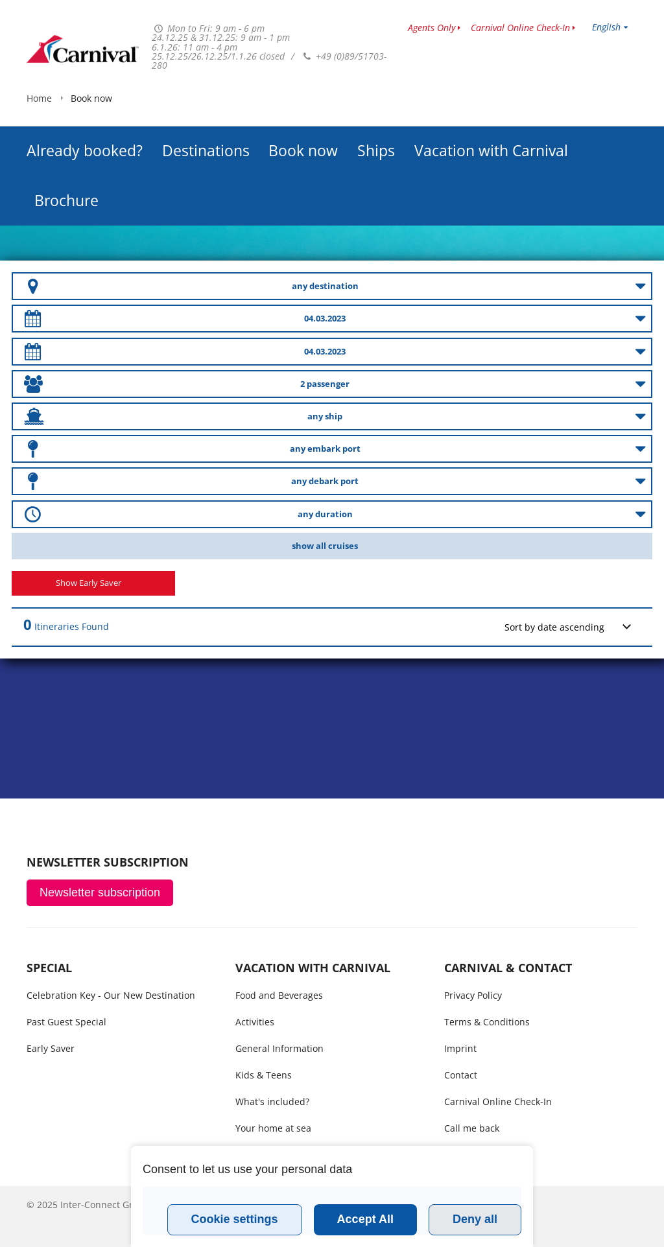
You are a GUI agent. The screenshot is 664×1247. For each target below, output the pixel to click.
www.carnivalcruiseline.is (83, 49)
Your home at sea (273, 1128)
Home (39, 209)
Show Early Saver (88, 583)
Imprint (460, 1048)
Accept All (365, 1219)
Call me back (471, 1128)
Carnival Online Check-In (520, 27)
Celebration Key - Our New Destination (111, 995)
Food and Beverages (279, 995)
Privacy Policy (473, 995)
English (606, 27)
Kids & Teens (263, 1075)
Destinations (206, 118)
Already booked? (85, 118)
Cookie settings (234, 1219)
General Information (279, 1048)
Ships (376, 118)
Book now (303, 118)
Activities (254, 1022)
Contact (460, 1075)
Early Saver (51, 1048)
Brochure (66, 167)
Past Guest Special (66, 1022)
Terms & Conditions (487, 1022)
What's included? (272, 1101)
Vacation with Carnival (491, 118)
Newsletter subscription (100, 892)
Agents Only (431, 27)
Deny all (475, 1219)
